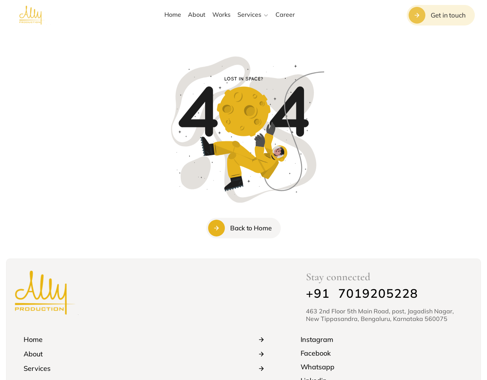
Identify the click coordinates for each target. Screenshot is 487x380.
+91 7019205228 (362, 293)
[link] (382, 340)
